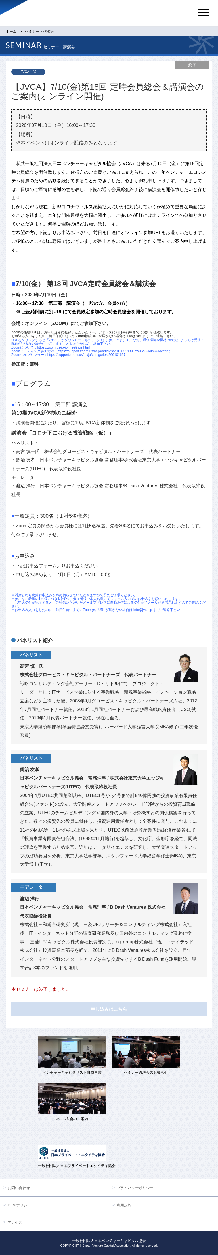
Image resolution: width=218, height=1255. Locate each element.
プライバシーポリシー (135, 1188)
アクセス (15, 1222)
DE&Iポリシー (19, 1205)
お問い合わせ (19, 1188)
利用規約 (124, 1205)
